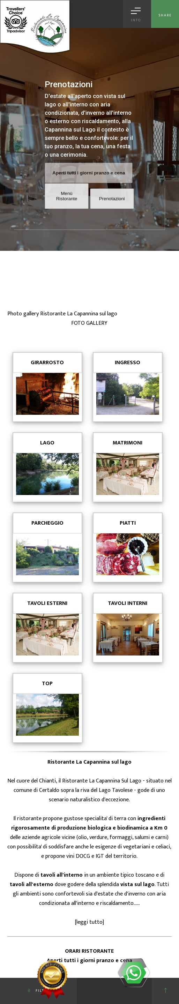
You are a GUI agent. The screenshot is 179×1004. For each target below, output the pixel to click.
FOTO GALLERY (89, 323)
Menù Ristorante (66, 196)
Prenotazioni (112, 198)
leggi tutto (89, 922)
